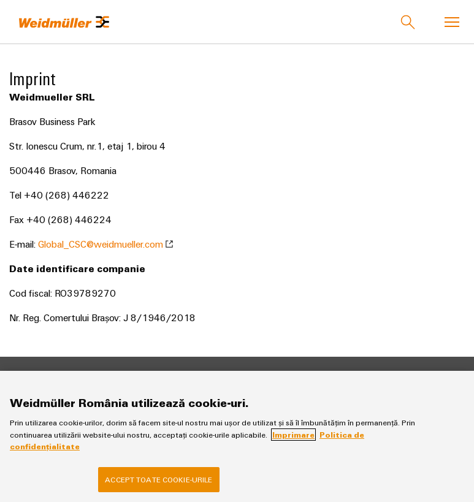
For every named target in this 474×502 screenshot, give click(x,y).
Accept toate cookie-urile (158, 479)
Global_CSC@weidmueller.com (105, 244)
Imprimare (293, 434)
